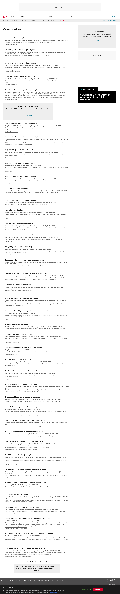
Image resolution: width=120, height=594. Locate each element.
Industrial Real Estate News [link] (12, 342)
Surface (14, 20)
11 (42, 561)
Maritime (6, 20)
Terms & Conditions (64, 585)
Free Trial (105, 20)
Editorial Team (11, 585)
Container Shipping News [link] (11, 99)
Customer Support (37, 585)
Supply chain (33, 20)
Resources (51, 20)
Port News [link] (8, 218)
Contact (19, 585)
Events (43, 20)
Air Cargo (23, 20)
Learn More (97, 41)
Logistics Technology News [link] (12, 44)
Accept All (97, 590)
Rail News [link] (8, 195)
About (3, 585)
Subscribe (113, 20)
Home (4, 26)
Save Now (28, 116)
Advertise (27, 585)
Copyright (47, 585)
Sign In (113, 16)
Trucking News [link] (16, 71)
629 (47, 561)
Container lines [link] (23, 543)
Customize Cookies (86, 590)
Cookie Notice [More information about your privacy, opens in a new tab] (53, 593)
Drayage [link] (36, 415)
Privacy (54, 585)
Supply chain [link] (9, 57)
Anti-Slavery (75, 585)
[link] (37, 111)
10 (40, 561)
